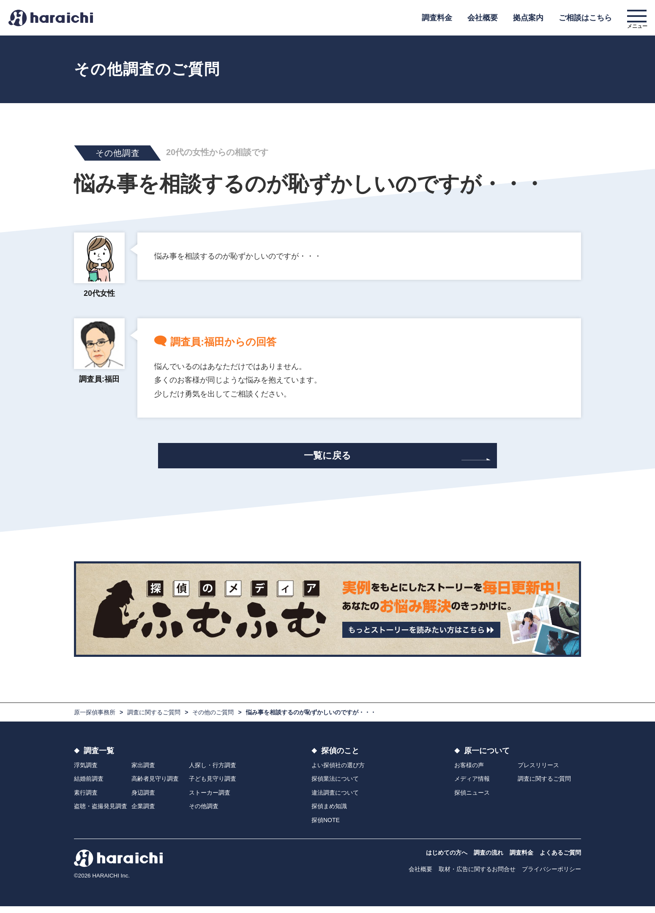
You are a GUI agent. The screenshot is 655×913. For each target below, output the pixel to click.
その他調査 (203, 812)
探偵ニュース (472, 799)
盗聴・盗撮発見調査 (100, 812)
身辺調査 (143, 799)
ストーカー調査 (209, 799)
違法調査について (335, 799)
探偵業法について (335, 785)
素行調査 (86, 799)
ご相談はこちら (585, 18)
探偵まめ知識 (329, 812)
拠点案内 (528, 18)
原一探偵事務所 (94, 719)
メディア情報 (472, 785)
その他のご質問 (213, 719)
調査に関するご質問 (153, 719)
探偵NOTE (325, 826)
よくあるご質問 (560, 859)
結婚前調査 (89, 785)
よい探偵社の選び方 (338, 771)
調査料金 (437, 18)
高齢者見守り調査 (155, 785)
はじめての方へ (446, 859)
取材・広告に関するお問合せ (477, 875)
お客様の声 (469, 771)
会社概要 (482, 18)
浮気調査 (86, 771)
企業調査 (143, 812)
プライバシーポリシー (551, 875)
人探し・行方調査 (212, 771)
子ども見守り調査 (212, 785)
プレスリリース (538, 771)
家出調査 (143, 771)
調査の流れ (488, 859)
